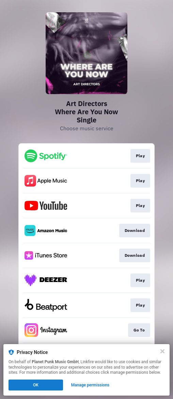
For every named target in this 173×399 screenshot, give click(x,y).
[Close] (162, 351)
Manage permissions (90, 385)
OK (35, 385)
